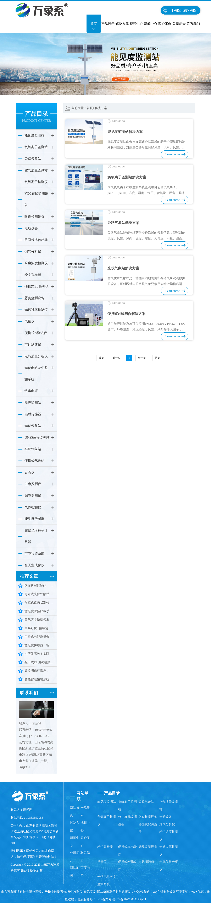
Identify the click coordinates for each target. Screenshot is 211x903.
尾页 (157, 357)
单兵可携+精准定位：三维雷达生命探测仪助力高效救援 (39, 628)
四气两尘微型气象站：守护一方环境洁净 (39, 619)
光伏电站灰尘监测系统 (36, 373)
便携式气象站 (34, 460)
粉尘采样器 (32, 274)
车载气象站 (32, 449)
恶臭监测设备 (34, 298)
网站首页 (74, 811)
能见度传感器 (34, 519)
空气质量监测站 (36, 170)
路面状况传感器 (36, 240)
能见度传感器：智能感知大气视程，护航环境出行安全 (39, 645)
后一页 (142, 357)
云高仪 (29, 472)
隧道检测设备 (34, 216)
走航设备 (31, 228)
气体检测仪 (32, 507)
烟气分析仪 (32, 251)
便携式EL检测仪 (36, 286)
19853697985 (183, 10)
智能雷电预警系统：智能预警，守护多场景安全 (39, 679)
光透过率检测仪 (36, 309)
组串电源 (31, 391)
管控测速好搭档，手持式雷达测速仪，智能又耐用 (39, 670)
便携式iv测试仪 (35, 333)
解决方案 (122, 24)
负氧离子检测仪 (36, 182)
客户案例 (164, 24)
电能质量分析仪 (36, 356)
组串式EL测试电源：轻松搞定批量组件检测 (39, 662)
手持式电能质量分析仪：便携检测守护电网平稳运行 (39, 636)
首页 (93, 24)
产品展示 (108, 24)
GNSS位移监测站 (37, 437)
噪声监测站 (32, 402)
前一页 (116, 357)
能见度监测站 (34, 135)
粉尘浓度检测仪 (36, 263)
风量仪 (29, 321)
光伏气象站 (32, 426)
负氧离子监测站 (36, 147)
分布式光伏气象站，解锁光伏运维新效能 (39, 594)
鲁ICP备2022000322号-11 (129, 899)
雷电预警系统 (34, 553)
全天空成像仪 (34, 565)
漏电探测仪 (32, 495)
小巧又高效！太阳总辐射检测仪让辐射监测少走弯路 (39, 653)
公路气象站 (32, 158)
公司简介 (179, 24)
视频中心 (136, 24)
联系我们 (193, 24)
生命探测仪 (32, 484)
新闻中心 (150, 24)
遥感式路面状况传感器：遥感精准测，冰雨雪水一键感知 (39, 602)
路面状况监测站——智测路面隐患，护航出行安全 (39, 585)
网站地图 (74, 871)
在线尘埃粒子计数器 (36, 536)
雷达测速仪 (32, 344)
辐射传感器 (32, 414)
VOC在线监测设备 (36, 199)
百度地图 (85, 871)
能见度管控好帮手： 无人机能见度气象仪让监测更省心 (39, 611)
